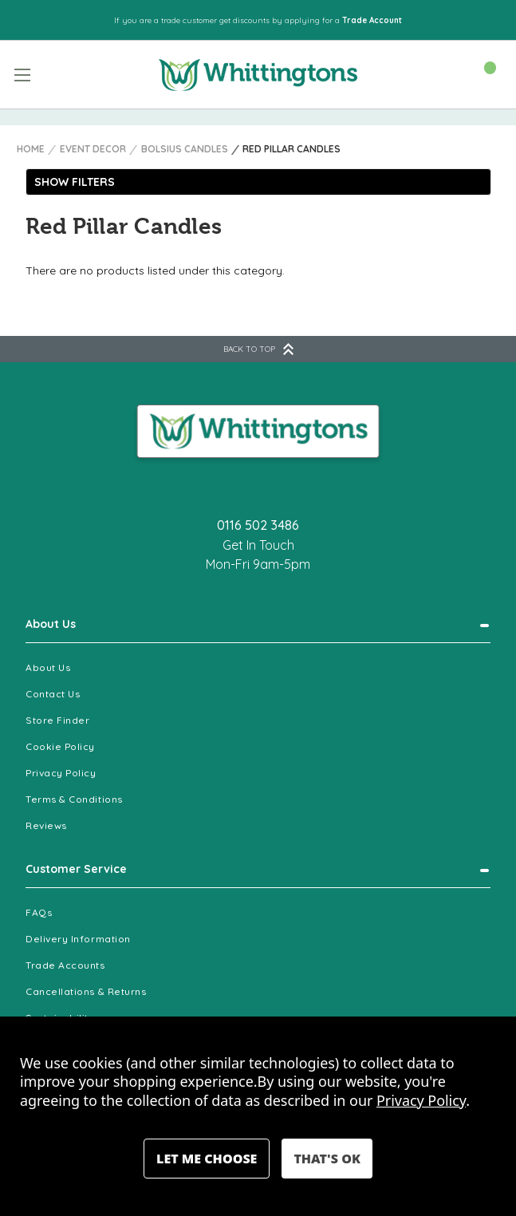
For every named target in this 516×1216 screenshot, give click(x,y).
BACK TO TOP (258, 349)
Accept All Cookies (327, 1158)
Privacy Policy (61, 773)
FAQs (39, 912)
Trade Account (372, 20)
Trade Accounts (65, 965)
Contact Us (53, 694)
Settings (207, 1158)
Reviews (46, 825)
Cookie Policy (60, 746)
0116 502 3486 (258, 525)
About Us (51, 624)
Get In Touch (258, 545)
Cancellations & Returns (86, 991)
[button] (258, 181)
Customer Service (76, 869)
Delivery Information (78, 939)
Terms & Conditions (74, 799)
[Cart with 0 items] (482, 73)
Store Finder (57, 720)
